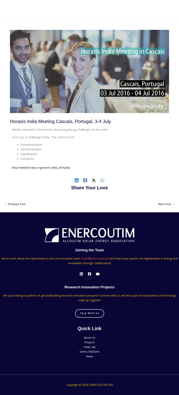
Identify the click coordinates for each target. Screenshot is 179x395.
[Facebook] (85, 180)
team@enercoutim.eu (95, 258)
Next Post (166, 204)
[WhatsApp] (102, 180)
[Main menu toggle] (171, 10)
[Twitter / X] (94, 180)
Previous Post (15, 204)
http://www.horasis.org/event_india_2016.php (41, 167)
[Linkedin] (77, 180)
